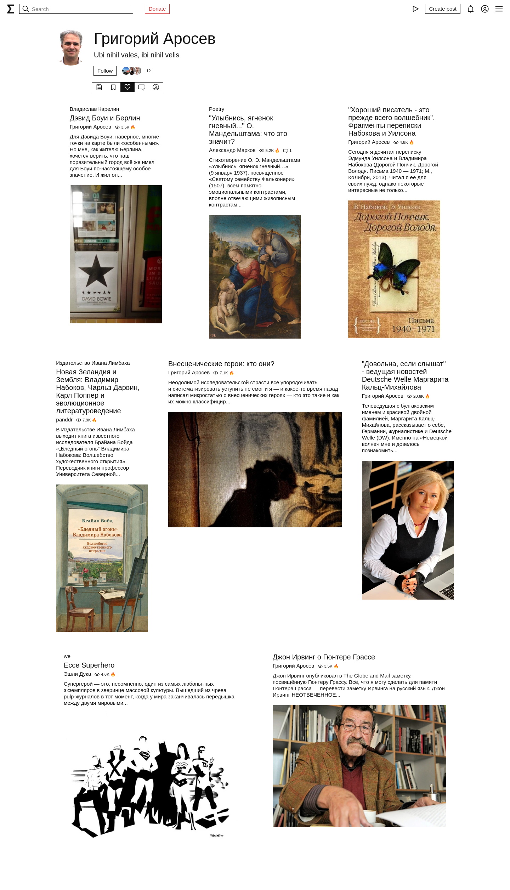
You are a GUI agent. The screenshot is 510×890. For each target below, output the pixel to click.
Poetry (216, 109)
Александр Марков (232, 150)
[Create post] (442, 8)
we (67, 656)
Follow (105, 71)
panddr (64, 419)
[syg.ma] (10, 8)
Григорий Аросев (90, 127)
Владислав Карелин (94, 109)
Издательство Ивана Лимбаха (93, 363)
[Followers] (136, 70)
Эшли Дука (77, 674)
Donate (157, 9)
